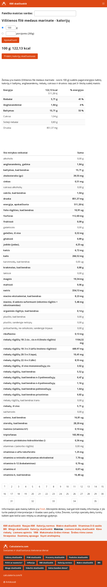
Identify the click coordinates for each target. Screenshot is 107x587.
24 (60, 493)
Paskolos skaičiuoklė (78, 557)
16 (4, 493)
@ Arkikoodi (9, 582)
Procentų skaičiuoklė (55, 557)
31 (11, 501)
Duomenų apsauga (28, 535)
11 (74, 486)
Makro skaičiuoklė (66, 525)
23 (53, 493)
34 (74, 501)
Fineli (42, 509)
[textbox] (55, 13)
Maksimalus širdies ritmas (54, 532)
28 (88, 493)
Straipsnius (9, 535)
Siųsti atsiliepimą (50, 535)
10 (67, 486)
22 (46, 493)
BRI (5, 529)
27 (81, 493)
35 (95, 501)
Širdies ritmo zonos (82, 532)
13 (88, 486)
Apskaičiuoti (10, 40)
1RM (35, 532)
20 (32, 493)
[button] (103, 3)
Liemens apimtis (22, 532)
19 (25, 493)
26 (74, 493)
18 (18, 493)
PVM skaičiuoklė (34, 557)
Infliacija (31, 563)
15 (102, 486)
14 (95, 486)
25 (67, 493)
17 (11, 493)
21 (39, 493)
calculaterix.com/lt (12, 575)
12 (81, 486)
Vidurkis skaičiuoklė (35, 568)
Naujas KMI (28, 525)
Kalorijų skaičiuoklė (41, 529)
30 (102, 493)
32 (32, 501)
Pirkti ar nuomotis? (13, 563)
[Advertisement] (53, 68)
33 (53, 501)
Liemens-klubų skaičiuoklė (79, 529)
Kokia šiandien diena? (58, 568)
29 (95, 493)
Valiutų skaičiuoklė (13, 557)
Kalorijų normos (46, 525)
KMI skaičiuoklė (18, 3)
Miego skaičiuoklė (18, 529)
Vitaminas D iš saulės (90, 525)
